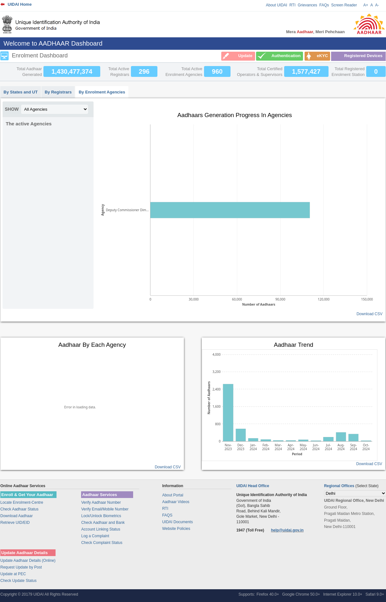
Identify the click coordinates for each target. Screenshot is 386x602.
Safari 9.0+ (375, 594)
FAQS (167, 515)
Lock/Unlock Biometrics (101, 516)
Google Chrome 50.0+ (301, 594)
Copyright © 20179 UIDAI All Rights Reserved (39, 594)
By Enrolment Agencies (102, 92)
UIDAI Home (20, 4)
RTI (292, 5)
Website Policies (176, 528)
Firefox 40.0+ (267, 594)
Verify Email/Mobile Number (104, 509)
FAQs (324, 5)
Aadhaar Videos (175, 502)
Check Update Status (18, 580)
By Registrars (58, 92)
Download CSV (369, 314)
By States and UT (21, 92)
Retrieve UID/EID (15, 522)
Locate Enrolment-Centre (21, 502)
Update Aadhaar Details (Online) (28, 560)
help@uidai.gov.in (287, 530)
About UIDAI (276, 5)
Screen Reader (344, 5)
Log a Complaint (95, 536)
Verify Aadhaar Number (101, 502)
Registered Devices (363, 55)
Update (245, 55)
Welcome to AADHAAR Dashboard (53, 43)
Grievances (307, 5)
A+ (365, 5)
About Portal (172, 495)
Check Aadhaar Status (19, 509)
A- (377, 5)
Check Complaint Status (101, 542)
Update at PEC (13, 574)
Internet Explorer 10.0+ (342, 594)
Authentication (285, 55)
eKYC (322, 55)
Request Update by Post (21, 567)
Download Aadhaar (16, 516)
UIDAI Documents (177, 522)
